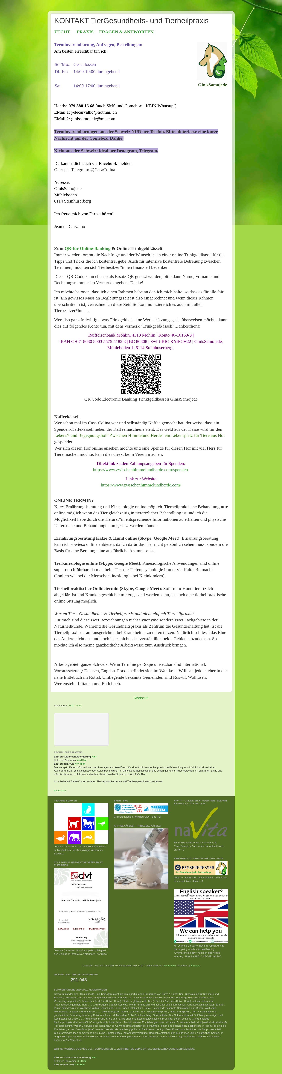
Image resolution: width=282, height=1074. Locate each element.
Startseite (141, 698)
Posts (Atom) (75, 705)
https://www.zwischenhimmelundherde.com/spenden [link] (140, 469)
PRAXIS (85, 31)
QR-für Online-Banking (88, 248)
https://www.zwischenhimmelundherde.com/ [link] (141, 485)
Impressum (60, 790)
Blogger (195, 965)
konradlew (170, 965)
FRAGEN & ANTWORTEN (126, 31)
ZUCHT (62, 31)
